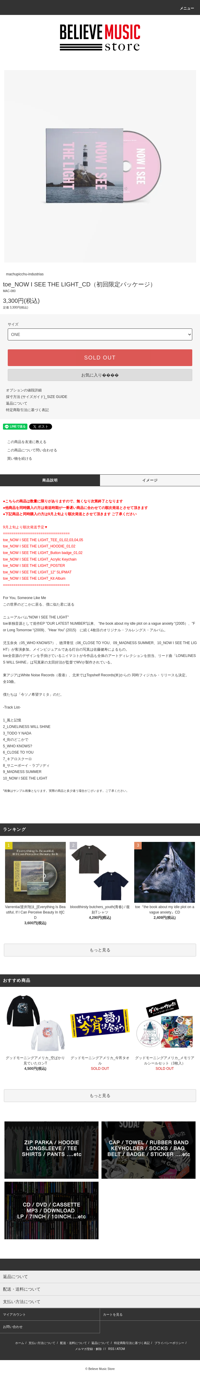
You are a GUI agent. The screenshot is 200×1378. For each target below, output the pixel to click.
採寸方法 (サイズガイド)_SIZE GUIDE (36, 397)
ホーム (19, 1343)
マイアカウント (14, 1314)
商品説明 (50, 480)
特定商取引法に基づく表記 (27, 410)
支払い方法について (42, 1343)
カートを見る (113, 1314)
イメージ (150, 480)
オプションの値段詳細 (24, 390)
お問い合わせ (13, 1326)
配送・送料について (73, 1343)
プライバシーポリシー (169, 1343)
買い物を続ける (16, 458)
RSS (111, 1349)
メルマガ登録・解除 (88, 1349)
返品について (16, 403)
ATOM (121, 1349)
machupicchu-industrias (24, 274)
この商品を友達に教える (23, 442)
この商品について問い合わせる (28, 450)
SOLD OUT (100, 358)
